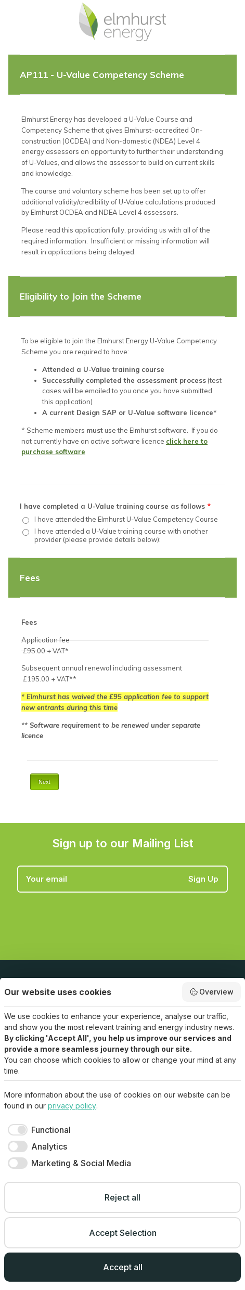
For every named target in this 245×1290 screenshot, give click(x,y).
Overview (211, 992)
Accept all (123, 1267)
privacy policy (72, 1105)
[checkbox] (37, 1130)
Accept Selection (123, 1233)
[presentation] (96, 918)
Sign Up (203, 879)
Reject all (122, 1197)
